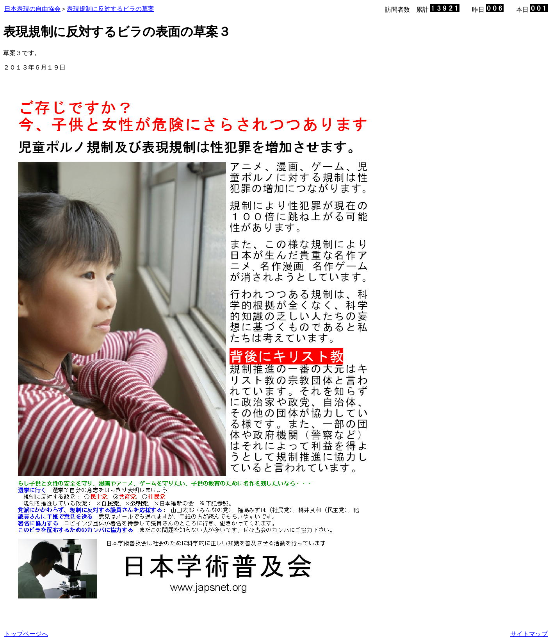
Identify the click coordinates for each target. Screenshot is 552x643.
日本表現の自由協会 (32, 8)
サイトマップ (529, 633)
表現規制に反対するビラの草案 (110, 8)
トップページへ (26, 633)
